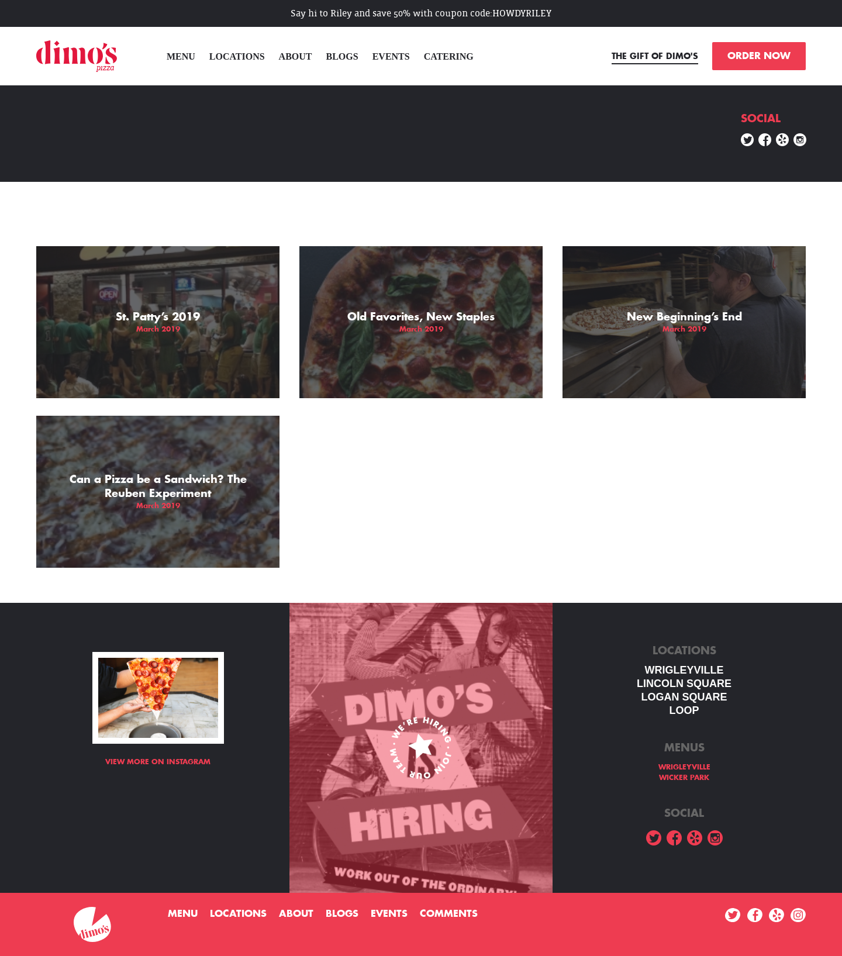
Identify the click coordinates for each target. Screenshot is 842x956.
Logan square (684, 697)
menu (181, 56)
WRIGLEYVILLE (684, 670)
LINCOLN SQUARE (684, 683)
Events (391, 56)
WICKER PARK (684, 777)
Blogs (342, 56)
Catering (449, 56)
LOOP (684, 710)
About (295, 56)
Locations (237, 56)
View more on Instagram (157, 761)
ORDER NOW (759, 56)
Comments (449, 914)
